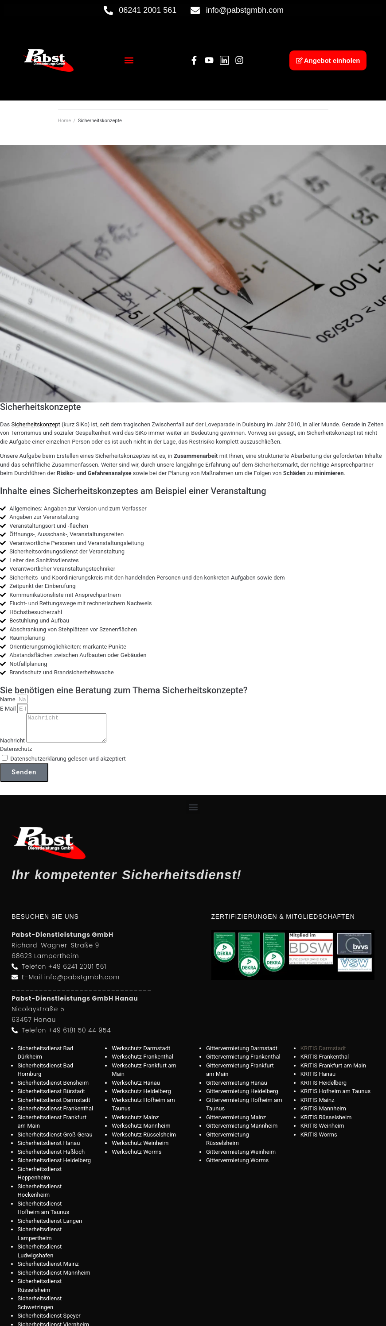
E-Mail (8, 708)
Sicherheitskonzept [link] (36, 424)
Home (64, 121)
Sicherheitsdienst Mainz (48, 1269)
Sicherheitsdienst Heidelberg (54, 1165)
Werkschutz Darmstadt (141, 1053)
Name (8, 699)
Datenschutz (16, 754)
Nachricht (13, 745)
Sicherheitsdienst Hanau (49, 1148)
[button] (128, 60)
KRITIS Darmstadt (323, 1053)
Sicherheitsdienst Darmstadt (54, 1105)
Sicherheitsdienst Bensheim (53, 1088)
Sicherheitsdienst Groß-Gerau (55, 1140)
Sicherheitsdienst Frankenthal (56, 1113)
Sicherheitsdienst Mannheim (54, 1278)
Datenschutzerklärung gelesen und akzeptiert (67, 764)
